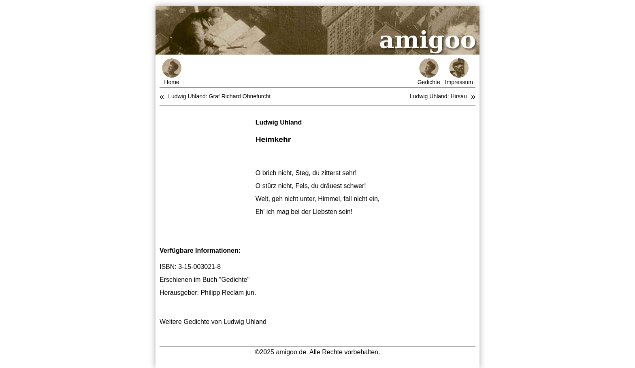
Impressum (459, 71)
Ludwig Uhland (279, 122)
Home (171, 71)
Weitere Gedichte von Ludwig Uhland (213, 321)
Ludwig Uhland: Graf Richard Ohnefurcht (219, 96)
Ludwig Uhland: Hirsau (438, 96)
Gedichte (429, 71)
